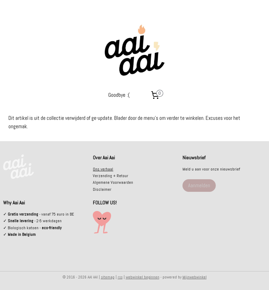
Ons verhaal (103, 169)
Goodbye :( (119, 95)
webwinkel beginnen (142, 277)
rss (120, 277)
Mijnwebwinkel (194, 277)
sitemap (108, 277)
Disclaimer (102, 189)
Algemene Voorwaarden (113, 182)
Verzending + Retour (110, 176)
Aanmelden (199, 185)
